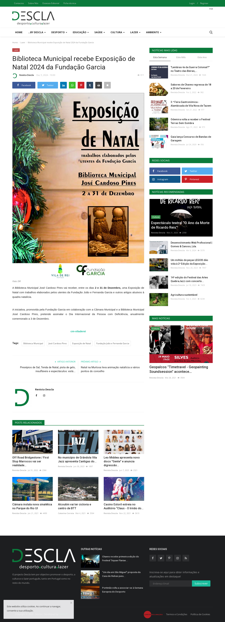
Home (18, 32)
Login (192, 3)
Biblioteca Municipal (33, 343)
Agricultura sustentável (184, 294)
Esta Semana (160, 57)
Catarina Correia (66, 513)
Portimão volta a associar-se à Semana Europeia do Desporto (122, 590)
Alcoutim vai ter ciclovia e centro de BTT (74, 506)
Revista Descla (23, 75)
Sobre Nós (33, 3)
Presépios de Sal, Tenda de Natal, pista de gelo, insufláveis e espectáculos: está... (47, 369)
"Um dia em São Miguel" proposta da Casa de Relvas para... (121, 574)
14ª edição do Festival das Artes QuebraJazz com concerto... (189, 279)
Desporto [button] (59, 32)
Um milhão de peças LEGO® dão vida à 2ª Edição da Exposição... (189, 262)
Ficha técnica (69, 3)
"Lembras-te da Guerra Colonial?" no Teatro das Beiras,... (190, 69)
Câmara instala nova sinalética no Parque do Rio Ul (32, 506)
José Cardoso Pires (58, 343)
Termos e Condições (176, 614)
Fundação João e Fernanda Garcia (112, 343)
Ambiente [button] (153, 32)
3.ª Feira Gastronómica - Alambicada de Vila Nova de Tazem (191, 104)
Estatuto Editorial (51, 3)
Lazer (22, 42)
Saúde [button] (99, 32)
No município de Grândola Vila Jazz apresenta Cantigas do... (77, 459)
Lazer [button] (135, 32)
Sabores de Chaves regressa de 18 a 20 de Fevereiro (191, 86)
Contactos (19, 3)
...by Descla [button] (37, 32)
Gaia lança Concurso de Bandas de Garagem (191, 138)
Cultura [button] (118, 32)
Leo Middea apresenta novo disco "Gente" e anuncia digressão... (122, 461)
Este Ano (202, 57)
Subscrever (201, 583)
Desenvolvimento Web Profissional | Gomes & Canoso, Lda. (191, 244)
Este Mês (181, 57)
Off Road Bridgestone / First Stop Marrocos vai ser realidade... (30, 461)
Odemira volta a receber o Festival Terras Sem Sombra (190, 121)
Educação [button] (81, 32)
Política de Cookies (200, 614)
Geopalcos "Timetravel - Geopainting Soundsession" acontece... (178, 369)
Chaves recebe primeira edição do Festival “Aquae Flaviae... (120, 558)
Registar (204, 3)
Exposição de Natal (81, 343)
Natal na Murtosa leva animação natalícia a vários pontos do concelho (110, 369)
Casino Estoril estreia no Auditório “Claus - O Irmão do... (123, 506)
